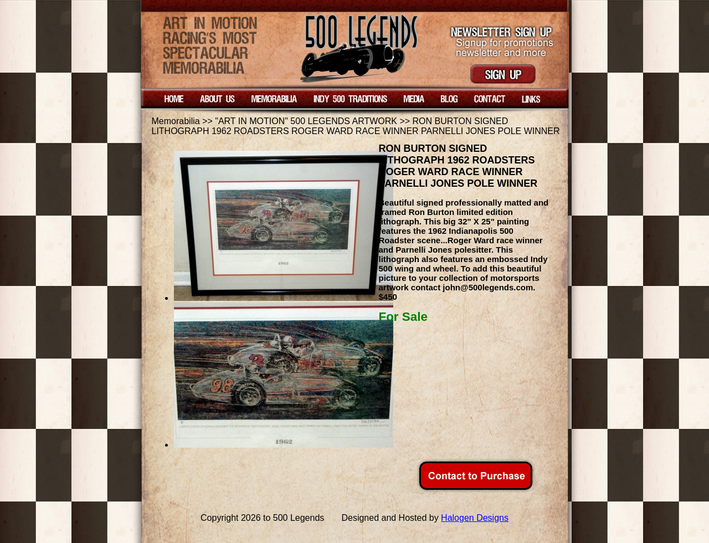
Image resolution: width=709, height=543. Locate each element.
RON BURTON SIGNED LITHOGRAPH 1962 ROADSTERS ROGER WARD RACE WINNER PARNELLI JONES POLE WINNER (356, 126)
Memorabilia (176, 121)
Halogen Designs (474, 517)
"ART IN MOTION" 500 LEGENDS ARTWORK (306, 121)
